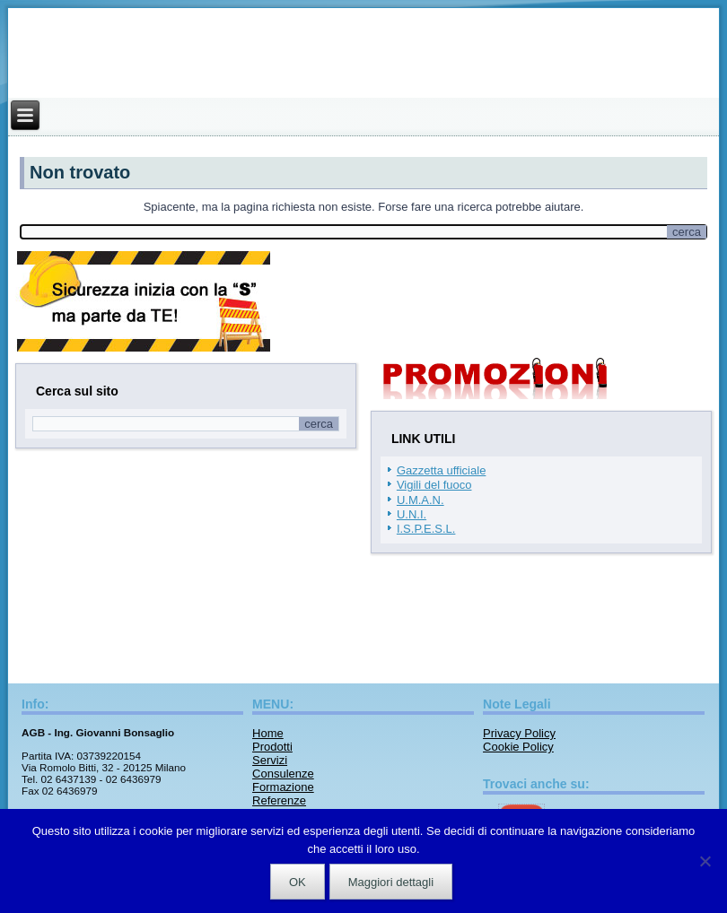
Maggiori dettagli (391, 882)
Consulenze (283, 773)
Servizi (269, 760)
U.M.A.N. (420, 500)
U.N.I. (411, 514)
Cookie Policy (518, 746)
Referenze (279, 800)
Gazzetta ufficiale (441, 470)
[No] (705, 861)
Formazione (283, 787)
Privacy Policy (519, 733)
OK (297, 882)
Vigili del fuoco (434, 484)
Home (268, 733)
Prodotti (272, 746)
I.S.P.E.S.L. (426, 528)
